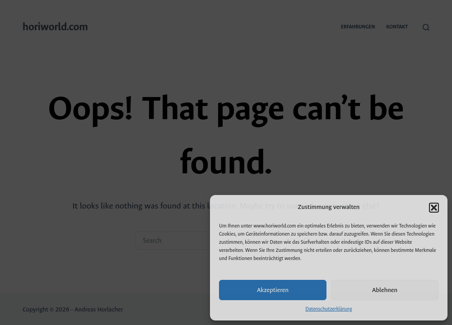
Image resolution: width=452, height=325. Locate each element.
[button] (433, 207)
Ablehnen (384, 290)
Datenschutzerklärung (328, 309)
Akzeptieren (273, 290)
